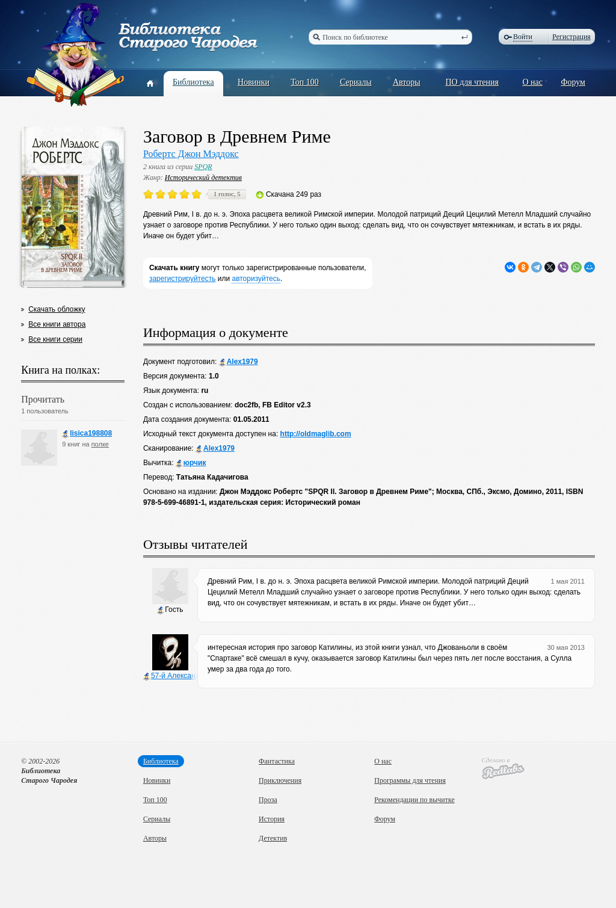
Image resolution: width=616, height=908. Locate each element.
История (272, 819)
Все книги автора (56, 324)
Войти (522, 36)
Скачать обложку (56, 309)
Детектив (273, 838)
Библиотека (193, 82)
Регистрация (571, 36)
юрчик (191, 463)
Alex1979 (238, 361)
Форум (573, 82)
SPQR (203, 166)
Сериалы (356, 82)
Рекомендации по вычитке (414, 799)
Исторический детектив (203, 177)
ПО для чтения (472, 82)
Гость (170, 609)
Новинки (254, 82)
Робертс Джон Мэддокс (191, 154)
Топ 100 (305, 82)
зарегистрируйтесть (182, 278)
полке (100, 444)
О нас (532, 82)
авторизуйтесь (256, 278)
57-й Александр (173, 676)
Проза (268, 799)
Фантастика (277, 761)
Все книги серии (55, 339)
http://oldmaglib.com (315, 434)
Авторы (406, 82)
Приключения (280, 780)
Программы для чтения (410, 780)
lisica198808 (87, 433)
